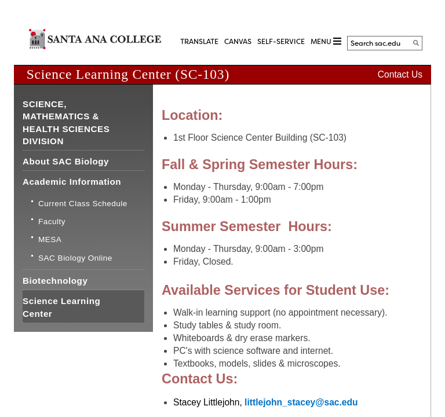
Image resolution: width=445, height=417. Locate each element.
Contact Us (400, 74)
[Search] (416, 43)
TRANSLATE (199, 41)
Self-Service (281, 41)
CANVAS (237, 41)
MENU (326, 41)
